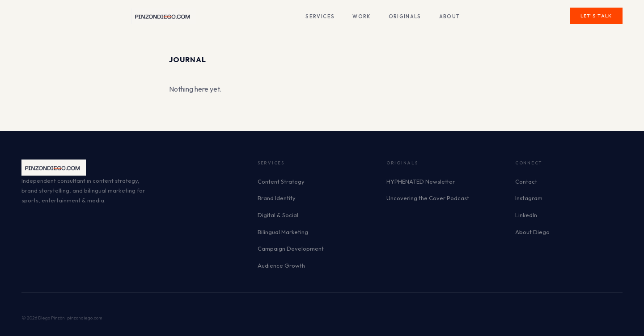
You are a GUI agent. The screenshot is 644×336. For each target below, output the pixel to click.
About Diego (532, 231)
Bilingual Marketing (283, 231)
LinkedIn (526, 214)
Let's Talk (596, 16)
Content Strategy (281, 181)
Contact (526, 181)
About (449, 16)
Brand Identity (277, 198)
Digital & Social (278, 214)
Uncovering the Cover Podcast (427, 198)
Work (361, 16)
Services (320, 16)
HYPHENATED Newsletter (420, 181)
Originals (405, 16)
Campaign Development (291, 248)
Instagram (528, 198)
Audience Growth (281, 265)
